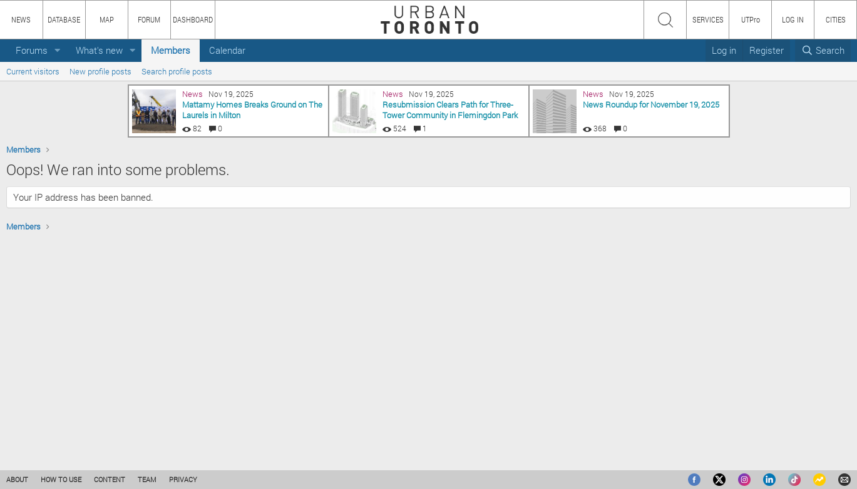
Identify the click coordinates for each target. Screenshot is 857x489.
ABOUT (17, 479)
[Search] (823, 50)
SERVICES (708, 19)
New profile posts (100, 71)
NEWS (21, 19)
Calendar (227, 50)
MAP (107, 19)
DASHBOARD (193, 19)
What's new (99, 50)
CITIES (836, 19)
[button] (57, 50)
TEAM (147, 479)
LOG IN (793, 19)
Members (170, 50)
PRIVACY (183, 479)
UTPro (750, 19)
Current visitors (32, 71)
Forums (32, 50)
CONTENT (109, 479)
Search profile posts (176, 71)
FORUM (149, 19)
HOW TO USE (61, 479)
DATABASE (64, 19)
